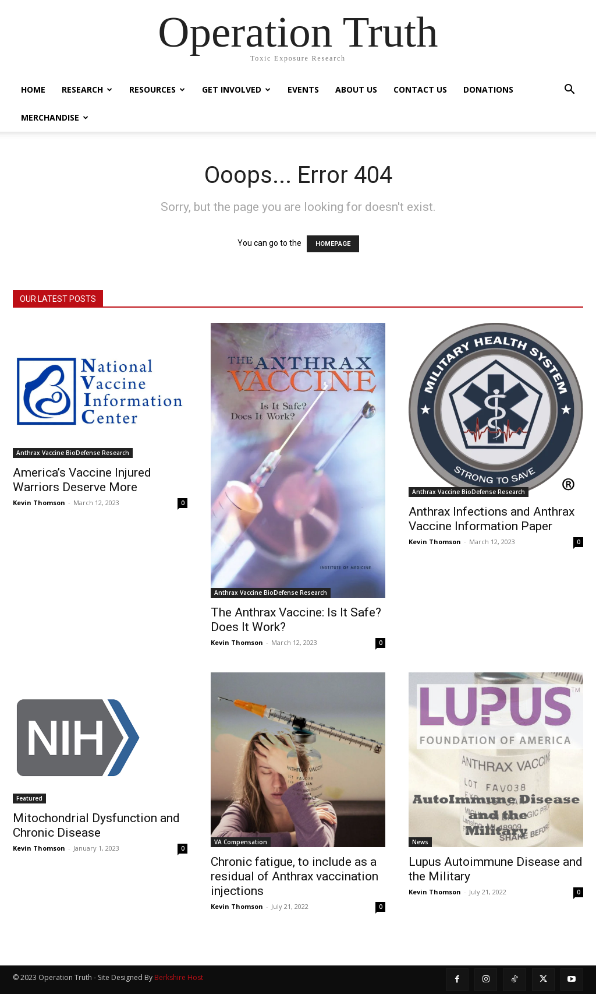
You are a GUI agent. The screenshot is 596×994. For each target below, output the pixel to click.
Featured (29, 798)
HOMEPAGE (332, 244)
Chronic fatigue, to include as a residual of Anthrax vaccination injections (294, 876)
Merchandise (54, 117)
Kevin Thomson (39, 502)
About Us (356, 89)
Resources (157, 89)
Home (33, 89)
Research (87, 89)
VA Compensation (240, 842)
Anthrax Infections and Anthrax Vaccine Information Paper (491, 519)
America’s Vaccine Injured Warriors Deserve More (82, 480)
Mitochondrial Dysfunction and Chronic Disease (96, 825)
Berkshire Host (178, 977)
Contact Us (420, 89)
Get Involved (236, 89)
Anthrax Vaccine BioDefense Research (72, 453)
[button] (569, 90)
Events (303, 89)
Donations (488, 89)
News (420, 842)
